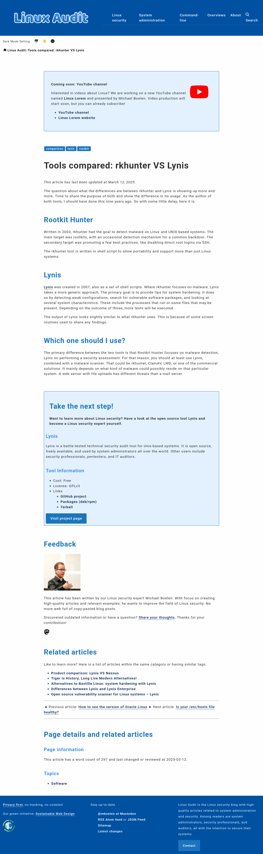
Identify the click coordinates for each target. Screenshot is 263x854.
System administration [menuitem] (152, 18)
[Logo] (51, 32)
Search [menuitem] (252, 18)
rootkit (84, 148)
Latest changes (110, 831)
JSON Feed (136, 819)
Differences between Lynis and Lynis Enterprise (93, 689)
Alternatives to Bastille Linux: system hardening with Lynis (103, 683)
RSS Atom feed (110, 819)
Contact (189, 845)
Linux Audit (17, 50)
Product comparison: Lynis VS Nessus (85, 673)
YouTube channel (73, 112)
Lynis (48, 287)
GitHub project (74, 496)
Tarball (67, 507)
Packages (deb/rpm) (79, 502)
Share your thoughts (157, 617)
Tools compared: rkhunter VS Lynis (56, 50)
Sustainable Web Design (55, 813)
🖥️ (35, 41)
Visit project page (66, 518)
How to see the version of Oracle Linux (112, 707)
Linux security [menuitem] (119, 18)
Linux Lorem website (76, 118)
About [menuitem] (235, 15)
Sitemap (104, 825)
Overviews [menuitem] (216, 15)
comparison (54, 148)
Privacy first (13, 805)
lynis (71, 148)
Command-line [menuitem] (189, 18)
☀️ (43, 41)
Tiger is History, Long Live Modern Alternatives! (94, 678)
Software (59, 783)
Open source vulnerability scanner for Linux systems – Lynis (105, 694)
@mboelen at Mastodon (117, 813)
